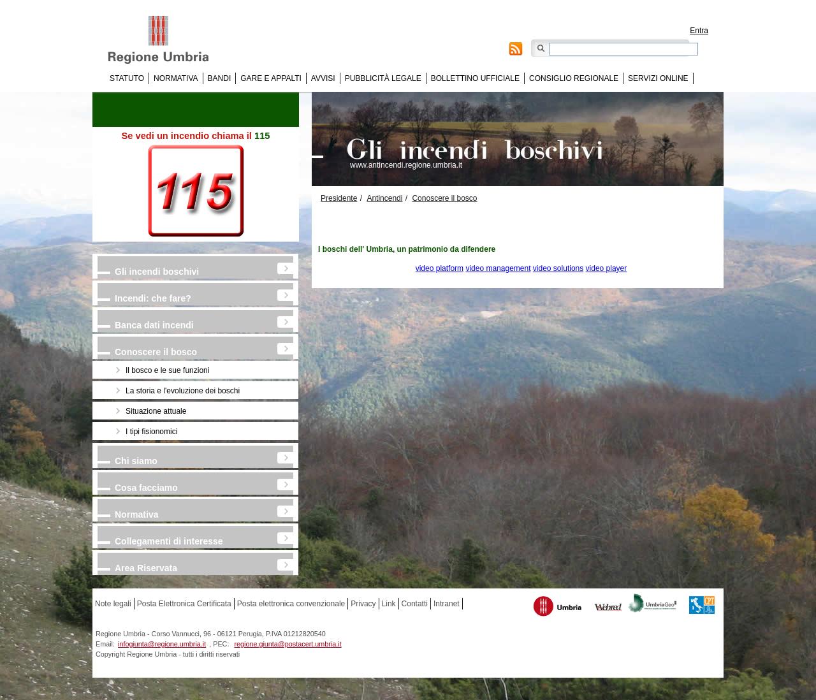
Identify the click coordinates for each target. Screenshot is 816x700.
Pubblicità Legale (383, 78)
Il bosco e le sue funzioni (167, 370)
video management (497, 268)
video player (606, 268)
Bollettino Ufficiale (475, 78)
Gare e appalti (271, 78)
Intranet (446, 603)
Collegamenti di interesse (169, 541)
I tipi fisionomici (151, 431)
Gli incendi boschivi (157, 271)
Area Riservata (146, 568)
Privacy (363, 603)
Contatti (415, 603)
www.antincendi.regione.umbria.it (406, 165)
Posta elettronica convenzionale (291, 603)
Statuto (127, 78)
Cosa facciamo (146, 488)
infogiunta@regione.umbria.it (162, 644)
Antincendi (384, 198)
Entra (699, 30)
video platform (439, 268)
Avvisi (323, 78)
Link (389, 603)
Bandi (219, 78)
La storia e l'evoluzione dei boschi (183, 390)
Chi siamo (136, 461)
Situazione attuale (156, 411)
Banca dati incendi (154, 325)
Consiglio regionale (573, 78)
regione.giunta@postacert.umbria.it (287, 644)
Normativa (176, 78)
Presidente (339, 198)
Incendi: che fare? (153, 298)
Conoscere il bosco (156, 352)
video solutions (558, 268)
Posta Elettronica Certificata (184, 603)
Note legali (113, 603)
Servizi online (658, 78)
